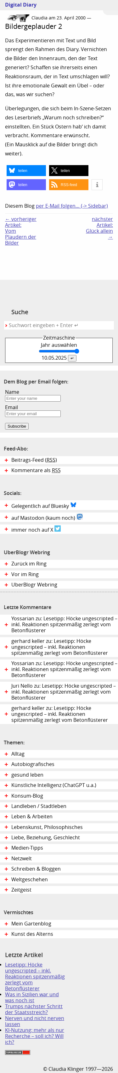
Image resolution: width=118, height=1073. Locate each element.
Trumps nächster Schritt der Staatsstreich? (34, 1009)
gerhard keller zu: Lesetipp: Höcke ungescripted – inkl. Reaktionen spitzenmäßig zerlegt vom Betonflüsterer (59, 647)
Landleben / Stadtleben (38, 806)
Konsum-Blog (27, 796)
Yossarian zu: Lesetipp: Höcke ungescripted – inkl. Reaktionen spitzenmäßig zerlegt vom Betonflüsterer (64, 624)
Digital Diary (18, 5)
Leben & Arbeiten (32, 817)
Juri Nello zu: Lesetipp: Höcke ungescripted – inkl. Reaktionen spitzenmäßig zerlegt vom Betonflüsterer (63, 692)
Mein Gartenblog (31, 924)
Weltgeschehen (29, 880)
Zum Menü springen (110, 7)
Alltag (18, 754)
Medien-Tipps (27, 848)
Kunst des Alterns (32, 934)
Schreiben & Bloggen (36, 869)
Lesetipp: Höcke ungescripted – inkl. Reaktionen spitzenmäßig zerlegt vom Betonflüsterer (35, 977)
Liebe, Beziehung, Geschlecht (45, 838)
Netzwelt (21, 859)
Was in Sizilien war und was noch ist (32, 997)
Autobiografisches (32, 764)
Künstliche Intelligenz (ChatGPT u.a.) (53, 785)
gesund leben (27, 775)
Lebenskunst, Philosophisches (47, 827)
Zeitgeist (21, 890)
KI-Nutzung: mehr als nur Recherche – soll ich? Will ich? (34, 1036)
